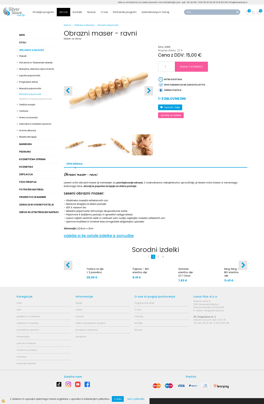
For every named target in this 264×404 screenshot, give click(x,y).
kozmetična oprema (28, 329)
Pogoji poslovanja (144, 303)
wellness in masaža (27, 323)
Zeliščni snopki (27, 104)
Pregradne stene (28, 81)
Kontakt (77, 12)
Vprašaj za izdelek (171, 115)
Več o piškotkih (135, 399)
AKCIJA (63, 12)
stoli (19, 309)
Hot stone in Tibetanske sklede (36, 62)
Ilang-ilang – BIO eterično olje (231, 272)
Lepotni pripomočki (29, 75)
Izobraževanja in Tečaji (155, 12)
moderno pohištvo (27, 350)
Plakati (22, 56)
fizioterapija (23, 336)
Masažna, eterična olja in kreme (36, 69)
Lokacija (139, 316)
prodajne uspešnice (87, 329)
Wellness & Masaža (84, 25)
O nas (104, 12)
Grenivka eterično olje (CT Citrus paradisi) (185, 274)
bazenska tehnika (26, 363)
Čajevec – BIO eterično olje (141, 270)
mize (19, 303)
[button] (148, 91)
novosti (80, 316)
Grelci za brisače (28, 117)
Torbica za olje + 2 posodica (95, 270)
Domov (67, 25)
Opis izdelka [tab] (74, 163)
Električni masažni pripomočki (35, 98)
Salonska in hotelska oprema (35, 123)
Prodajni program (43, 12)
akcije (79, 303)
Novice (91, 12)
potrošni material (26, 343)
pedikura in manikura (28, 316)
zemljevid (81, 336)
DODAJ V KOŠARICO (191, 66)
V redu (118, 399)
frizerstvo (22, 356)
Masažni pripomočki (30, 88)
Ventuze (23, 111)
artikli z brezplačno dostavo (91, 323)
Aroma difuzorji (27, 130)
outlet (79, 309)
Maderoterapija (28, 136)
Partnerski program (125, 12)
